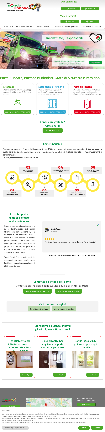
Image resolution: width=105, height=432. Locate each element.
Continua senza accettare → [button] (93, 409)
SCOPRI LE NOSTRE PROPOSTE (17, 112)
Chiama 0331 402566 (68, 291)
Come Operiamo (72, 26)
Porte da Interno (44, 26)
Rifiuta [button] (84, 428)
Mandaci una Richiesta (37, 291)
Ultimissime (87, 26)
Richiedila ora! (53, 130)
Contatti (98, 26)
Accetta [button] (97, 428)
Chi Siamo (58, 26)
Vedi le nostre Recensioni (64, 309)
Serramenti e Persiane (24, 26)
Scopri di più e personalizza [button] (15, 428)
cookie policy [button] (51, 416)
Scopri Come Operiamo (39, 309)
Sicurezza (8, 26)
